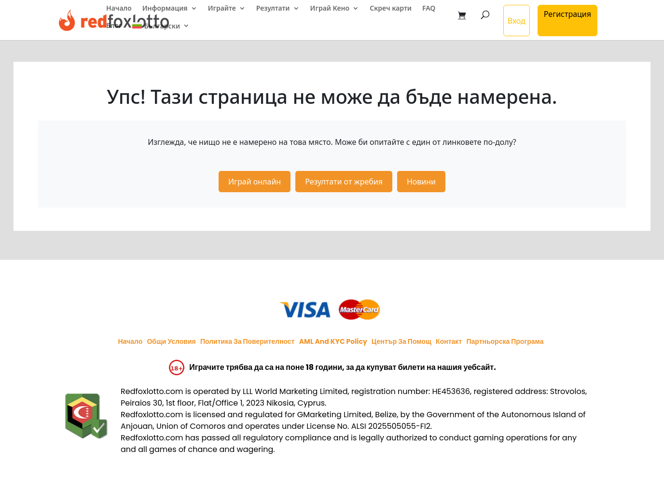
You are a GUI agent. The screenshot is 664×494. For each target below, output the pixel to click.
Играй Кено (330, 9)
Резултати (273, 9)
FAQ (428, 9)
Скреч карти (391, 9)
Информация (165, 9)
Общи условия (171, 341)
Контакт (449, 341)
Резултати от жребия (344, 181)
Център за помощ (401, 341)
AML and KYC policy (333, 341)
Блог (114, 26)
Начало (119, 9)
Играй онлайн (254, 181)
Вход (517, 20)
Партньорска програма (504, 341)
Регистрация (567, 14)
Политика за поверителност (247, 341)
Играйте (222, 9)
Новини (421, 181)
